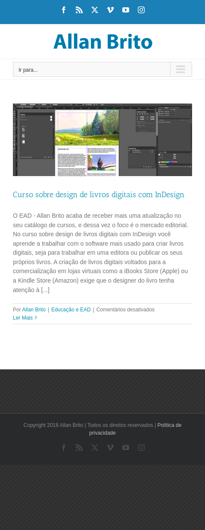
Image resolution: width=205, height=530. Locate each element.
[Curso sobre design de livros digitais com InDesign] (102, 140)
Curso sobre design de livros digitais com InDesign (98, 194)
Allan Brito (34, 310)
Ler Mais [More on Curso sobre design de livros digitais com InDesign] (23, 318)
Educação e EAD (70, 310)
